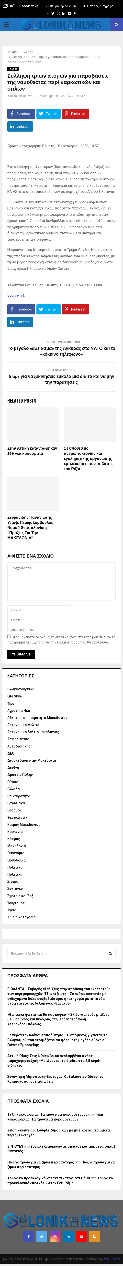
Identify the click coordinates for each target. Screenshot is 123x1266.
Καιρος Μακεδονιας (23, 825)
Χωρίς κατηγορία (21, 917)
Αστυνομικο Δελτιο (23, 725)
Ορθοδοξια (16, 860)
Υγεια (11, 910)
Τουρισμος (16, 903)
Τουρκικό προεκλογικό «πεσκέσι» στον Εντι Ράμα (48, 1178)
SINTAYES (15, 1146)
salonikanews (22, 96)
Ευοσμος (14, 810)
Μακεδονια (16, 846)
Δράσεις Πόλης (20, 775)
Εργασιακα (16, 803)
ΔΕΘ (10, 753)
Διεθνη (13, 767)
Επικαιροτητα (18, 796)
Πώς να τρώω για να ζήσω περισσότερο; (40, 1162)
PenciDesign (111, 1259)
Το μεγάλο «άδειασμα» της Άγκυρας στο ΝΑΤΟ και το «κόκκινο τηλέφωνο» (61, 351)
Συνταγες (15, 889)
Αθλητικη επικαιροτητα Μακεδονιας (37, 718)
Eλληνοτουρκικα (20, 689)
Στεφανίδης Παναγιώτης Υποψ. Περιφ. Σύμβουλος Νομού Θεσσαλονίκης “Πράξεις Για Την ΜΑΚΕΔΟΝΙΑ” (30, 527)
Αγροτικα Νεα (18, 711)
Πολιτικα (14, 867)
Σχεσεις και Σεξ (20, 896)
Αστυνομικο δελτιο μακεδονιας (33, 732)
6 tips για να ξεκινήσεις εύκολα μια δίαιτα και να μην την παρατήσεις (61, 379)
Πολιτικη (14, 874)
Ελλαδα (13, 69)
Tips (10, 704)
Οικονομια (15, 853)
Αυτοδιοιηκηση (20, 746)
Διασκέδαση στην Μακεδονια (31, 760)
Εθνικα (12, 782)
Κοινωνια (15, 832)
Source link (16, 295)
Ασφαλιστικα (18, 739)
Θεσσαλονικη (18, 818)
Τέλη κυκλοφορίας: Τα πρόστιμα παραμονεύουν (47, 1114)
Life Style (14, 696)
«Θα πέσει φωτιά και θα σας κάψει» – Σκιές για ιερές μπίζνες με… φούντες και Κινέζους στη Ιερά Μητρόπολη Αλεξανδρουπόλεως (58, 1019)
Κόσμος (13, 839)
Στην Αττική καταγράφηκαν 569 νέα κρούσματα (32, 451)
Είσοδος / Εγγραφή (98, 6)
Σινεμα (12, 881)
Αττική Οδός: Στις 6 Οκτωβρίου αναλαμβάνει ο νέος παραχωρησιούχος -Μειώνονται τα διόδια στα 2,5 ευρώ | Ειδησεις (54, 1060)
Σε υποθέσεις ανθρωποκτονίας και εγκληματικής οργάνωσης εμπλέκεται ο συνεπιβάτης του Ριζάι (88, 458)
